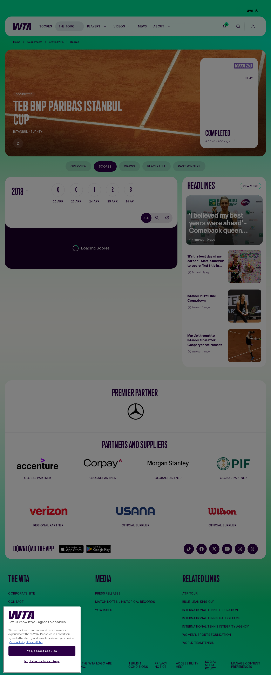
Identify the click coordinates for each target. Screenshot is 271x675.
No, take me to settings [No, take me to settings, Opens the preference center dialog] (41, 661)
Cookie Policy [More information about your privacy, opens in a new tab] (17, 642)
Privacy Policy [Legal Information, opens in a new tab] (34, 642)
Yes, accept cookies (42, 651)
